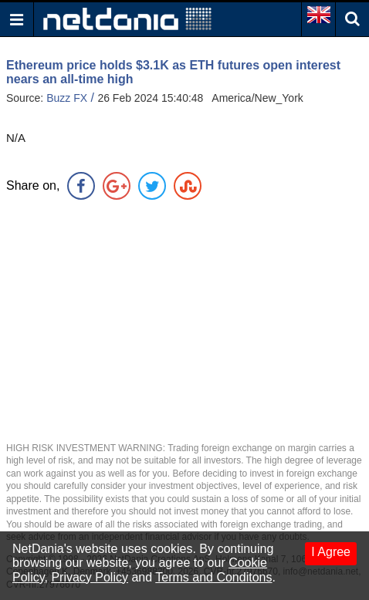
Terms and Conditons (213, 577)
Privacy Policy (89, 577)
